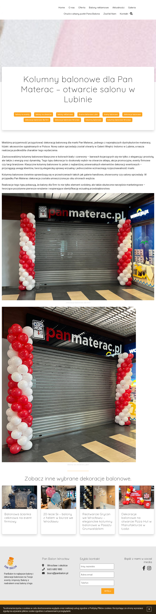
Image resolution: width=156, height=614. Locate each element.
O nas (72, 7)
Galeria (132, 7)
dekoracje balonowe (132, 114)
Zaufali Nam (109, 13)
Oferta (81, 7)
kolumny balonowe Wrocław (119, 120)
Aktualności (118, 7)
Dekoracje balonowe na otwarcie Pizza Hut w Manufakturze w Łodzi (136, 521)
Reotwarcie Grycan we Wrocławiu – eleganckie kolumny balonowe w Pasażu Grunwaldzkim (97, 521)
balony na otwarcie (43, 114)
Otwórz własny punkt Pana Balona (82, 13)
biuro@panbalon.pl (57, 573)
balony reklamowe (65, 114)
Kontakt (124, 13)
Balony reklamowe (99, 7)
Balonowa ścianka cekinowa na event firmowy (18, 517)
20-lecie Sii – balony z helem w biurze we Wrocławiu (58, 517)
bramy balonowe (111, 114)
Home (61, 7)
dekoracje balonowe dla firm (37, 120)
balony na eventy (22, 114)
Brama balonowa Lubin (88, 114)
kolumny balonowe (93, 120)
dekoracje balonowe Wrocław (67, 120)
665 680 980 (54, 569)
